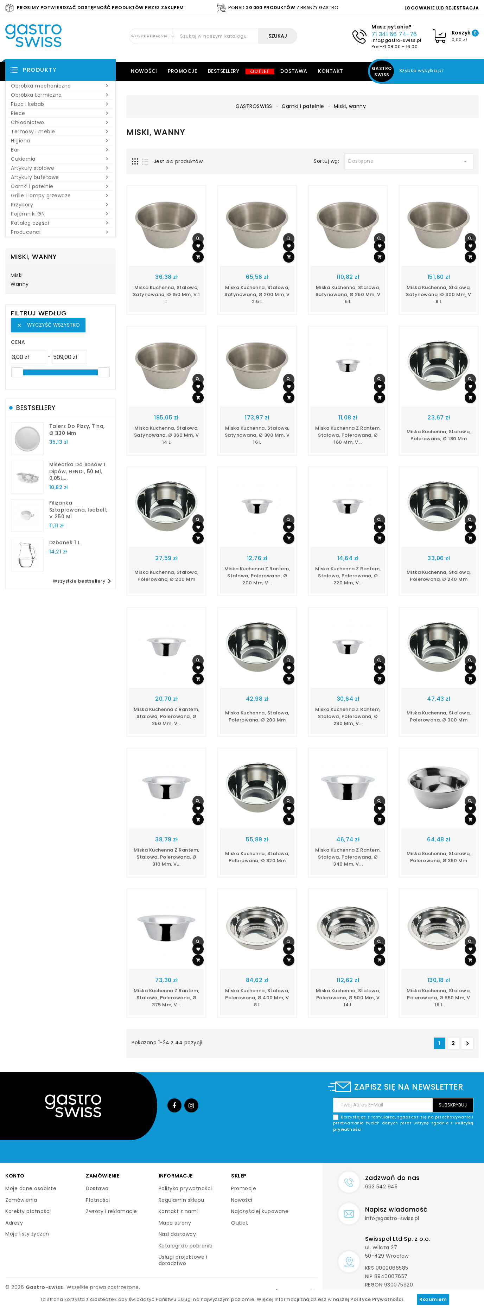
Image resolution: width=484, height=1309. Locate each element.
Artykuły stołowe (60, 168)
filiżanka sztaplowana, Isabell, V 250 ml (78, 509)
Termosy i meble (60, 131)
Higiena (60, 140)
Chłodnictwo (60, 122)
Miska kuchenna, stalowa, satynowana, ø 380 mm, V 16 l (257, 435)
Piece (60, 113)
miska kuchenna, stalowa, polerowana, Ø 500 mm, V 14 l (348, 997)
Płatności (98, 1200)
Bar (60, 149)
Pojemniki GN (60, 213)
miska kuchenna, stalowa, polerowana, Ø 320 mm (257, 857)
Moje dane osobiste (30, 1188)
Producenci (60, 232)
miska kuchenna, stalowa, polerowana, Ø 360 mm (439, 857)
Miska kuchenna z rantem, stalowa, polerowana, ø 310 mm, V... (166, 857)
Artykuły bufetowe (60, 177)
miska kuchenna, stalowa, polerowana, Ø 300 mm (439, 716)
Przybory (60, 204)
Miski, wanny (34, 256)
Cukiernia (60, 158)
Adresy (14, 1222)
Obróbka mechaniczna (60, 85)
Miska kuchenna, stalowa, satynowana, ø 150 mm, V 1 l (166, 294)
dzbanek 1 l (64, 542)
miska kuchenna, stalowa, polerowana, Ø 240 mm (439, 576)
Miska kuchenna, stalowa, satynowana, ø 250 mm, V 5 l (348, 294)
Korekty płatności (28, 1211)
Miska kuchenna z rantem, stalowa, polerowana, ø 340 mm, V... (348, 857)
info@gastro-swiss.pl (396, 40)
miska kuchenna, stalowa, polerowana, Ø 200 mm (166, 576)
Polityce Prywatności (376, 1299)
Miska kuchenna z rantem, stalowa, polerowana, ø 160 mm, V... (348, 435)
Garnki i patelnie (60, 186)
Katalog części (60, 222)
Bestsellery (224, 71)
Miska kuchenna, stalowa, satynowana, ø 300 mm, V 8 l (438, 294)
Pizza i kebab (60, 104)
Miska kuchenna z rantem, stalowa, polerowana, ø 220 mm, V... (348, 575)
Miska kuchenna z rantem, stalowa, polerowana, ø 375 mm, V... (166, 997)
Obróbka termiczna (60, 94)
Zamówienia (21, 1200)
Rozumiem (433, 1299)
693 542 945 (381, 1186)
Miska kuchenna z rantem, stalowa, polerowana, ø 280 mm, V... (348, 716)
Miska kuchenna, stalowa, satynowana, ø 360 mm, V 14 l (166, 435)
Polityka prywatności (185, 1188)
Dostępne (409, 161)
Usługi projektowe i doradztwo (183, 1260)
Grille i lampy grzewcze (60, 195)
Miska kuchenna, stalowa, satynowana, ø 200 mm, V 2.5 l (257, 294)
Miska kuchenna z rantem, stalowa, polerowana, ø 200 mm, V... (257, 575)
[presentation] (420, 1149)
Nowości (144, 71)
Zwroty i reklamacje (111, 1211)
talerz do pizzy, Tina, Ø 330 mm (77, 430)
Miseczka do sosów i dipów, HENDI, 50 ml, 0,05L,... (77, 471)
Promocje (182, 71)
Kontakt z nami (178, 1211)
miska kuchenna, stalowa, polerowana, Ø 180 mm (439, 435)
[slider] (17, 372)
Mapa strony (175, 1222)
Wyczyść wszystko (48, 324)
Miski (17, 275)
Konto (15, 1175)
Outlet (260, 71)
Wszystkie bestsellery (83, 581)
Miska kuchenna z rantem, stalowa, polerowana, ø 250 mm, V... (166, 716)
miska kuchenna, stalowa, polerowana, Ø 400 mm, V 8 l (257, 997)
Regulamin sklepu (181, 1200)
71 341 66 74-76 (394, 34)
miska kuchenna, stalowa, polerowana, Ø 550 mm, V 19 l (439, 997)
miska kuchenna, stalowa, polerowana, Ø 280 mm (257, 716)
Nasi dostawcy (177, 1234)
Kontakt (330, 71)
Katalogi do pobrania (186, 1245)
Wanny (20, 284)
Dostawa (293, 71)
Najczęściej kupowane (259, 1211)
